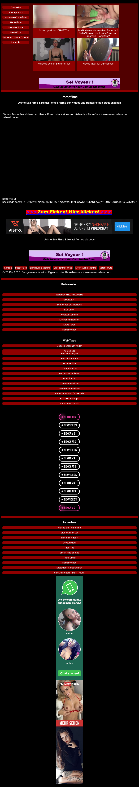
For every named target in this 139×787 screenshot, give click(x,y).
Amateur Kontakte (69, 314)
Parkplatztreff (69, 299)
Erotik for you (69, 378)
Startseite (16, 7)
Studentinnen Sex (69, 532)
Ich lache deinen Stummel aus (54, 63)
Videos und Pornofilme (69, 527)
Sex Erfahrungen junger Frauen (69, 572)
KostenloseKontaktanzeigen (69, 352)
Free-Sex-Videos (69, 537)
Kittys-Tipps (69, 324)
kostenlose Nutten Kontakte (69, 294)
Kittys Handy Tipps (69, 398)
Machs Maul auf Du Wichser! (98, 63)
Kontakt (8, 267)
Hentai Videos (69, 329)
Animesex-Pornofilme (16, 17)
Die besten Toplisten (69, 373)
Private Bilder (69, 363)
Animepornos (16, 12)
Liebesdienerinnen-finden (69, 346)
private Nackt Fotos (69, 552)
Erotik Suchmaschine (85, 267)
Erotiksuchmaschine (69, 319)
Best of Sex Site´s (69, 358)
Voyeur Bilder (69, 542)
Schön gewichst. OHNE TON (54, 30)
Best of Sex (21, 267)
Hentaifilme (15, 22)
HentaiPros (15, 32)
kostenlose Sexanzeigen (69, 304)
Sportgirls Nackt (69, 368)
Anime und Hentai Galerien (16, 37)
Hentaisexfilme (15, 27)
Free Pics (69, 547)
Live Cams (69, 309)
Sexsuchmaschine (69, 383)
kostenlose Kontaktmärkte (69, 567)
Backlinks (15, 42)
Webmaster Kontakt (69, 403)
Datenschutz (106, 267)
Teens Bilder (69, 557)
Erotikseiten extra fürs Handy (69, 393)
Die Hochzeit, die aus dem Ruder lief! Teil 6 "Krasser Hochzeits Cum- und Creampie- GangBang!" (98, 33)
